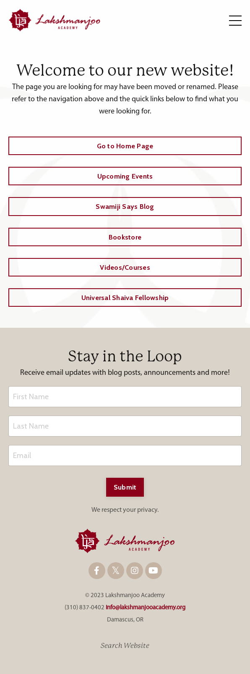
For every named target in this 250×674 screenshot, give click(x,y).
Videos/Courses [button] (125, 267)
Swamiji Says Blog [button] (125, 206)
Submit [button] (125, 487)
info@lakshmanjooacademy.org (145, 608)
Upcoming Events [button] (125, 176)
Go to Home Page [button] (125, 146)
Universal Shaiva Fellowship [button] (125, 297)
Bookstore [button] (125, 237)
